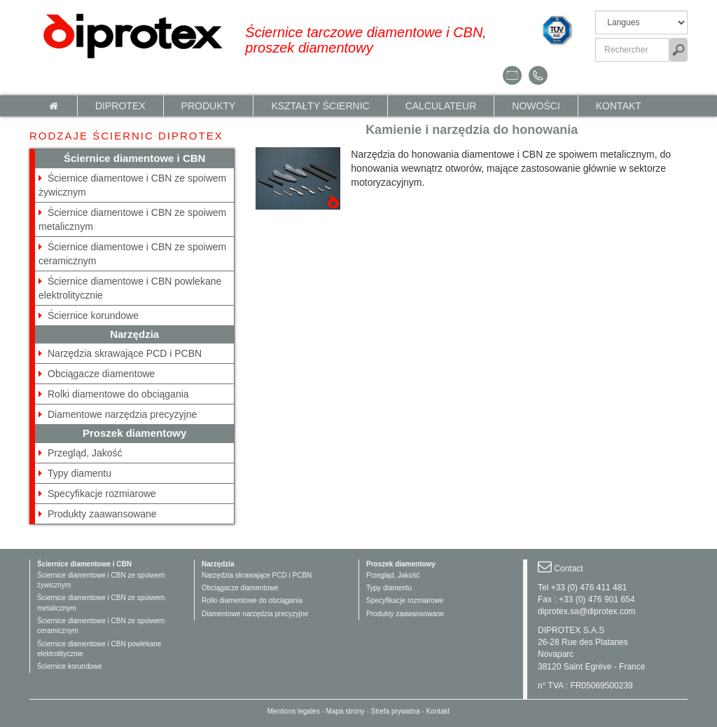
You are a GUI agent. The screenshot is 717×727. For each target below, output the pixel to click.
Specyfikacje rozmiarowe (102, 493)
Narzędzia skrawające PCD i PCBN (125, 353)
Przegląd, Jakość (85, 452)
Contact (568, 568)
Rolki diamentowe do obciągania (118, 394)
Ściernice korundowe (93, 315)
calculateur (441, 105)
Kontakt (618, 105)
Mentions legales (293, 711)
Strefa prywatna (395, 711)
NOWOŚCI (535, 105)
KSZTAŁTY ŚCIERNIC (320, 105)
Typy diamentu (79, 473)
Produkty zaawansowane (102, 513)
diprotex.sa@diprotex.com (587, 611)
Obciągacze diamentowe (101, 373)
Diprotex (120, 105)
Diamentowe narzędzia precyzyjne (122, 414)
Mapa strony (345, 711)
